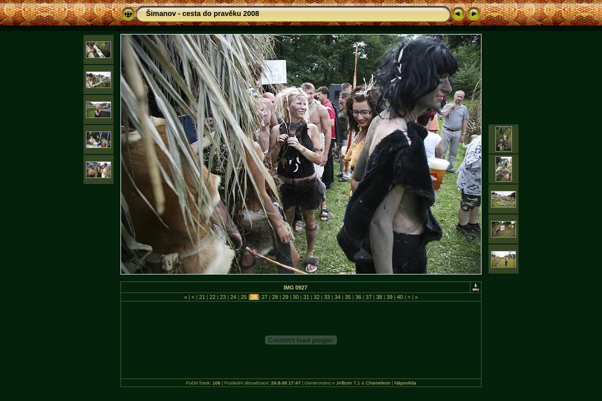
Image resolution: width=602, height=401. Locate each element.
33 (327, 297)
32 (316, 297)
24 (233, 297)
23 (223, 297)
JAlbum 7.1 (348, 383)
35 (348, 297)
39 (389, 297)
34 (337, 297)
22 (212, 297)
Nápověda (405, 383)
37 (368, 297)
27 (264, 297)
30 (296, 297)
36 (358, 297)
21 (202, 297)
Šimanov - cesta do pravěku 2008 (202, 14)
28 (275, 297)
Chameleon (378, 383)
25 (243, 297)
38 (379, 297)
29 (285, 297)
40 (400, 297)
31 (306, 297)
